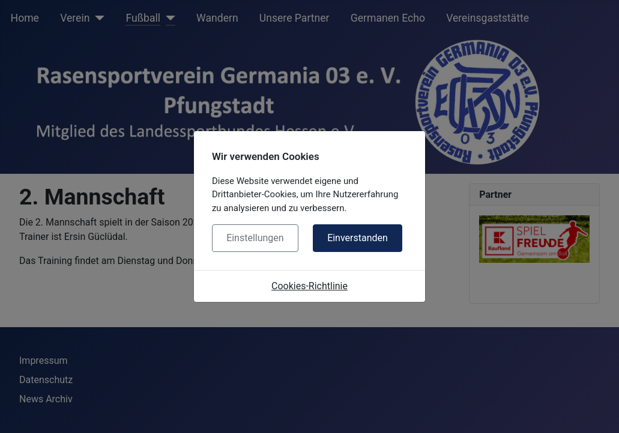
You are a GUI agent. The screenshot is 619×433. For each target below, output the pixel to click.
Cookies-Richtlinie (309, 286)
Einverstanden (357, 238)
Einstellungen (255, 238)
